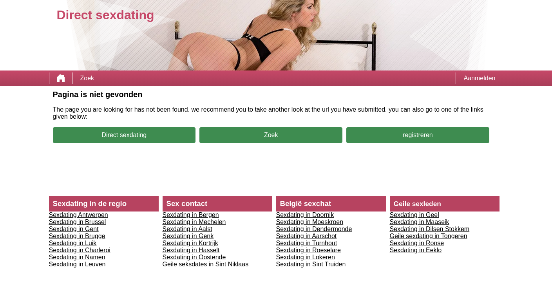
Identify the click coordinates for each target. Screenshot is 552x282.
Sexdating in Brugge (77, 236)
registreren (418, 135)
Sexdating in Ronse (417, 243)
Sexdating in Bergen (191, 215)
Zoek (87, 78)
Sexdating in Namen (77, 257)
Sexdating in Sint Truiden (311, 264)
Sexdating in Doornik (305, 215)
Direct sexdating (124, 135)
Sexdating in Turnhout (306, 243)
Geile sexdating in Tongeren (428, 236)
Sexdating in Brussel (77, 222)
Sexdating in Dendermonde (314, 229)
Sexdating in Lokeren (305, 257)
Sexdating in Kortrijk (190, 243)
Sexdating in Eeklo (416, 250)
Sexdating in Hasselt (191, 250)
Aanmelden (480, 78)
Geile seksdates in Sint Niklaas (206, 264)
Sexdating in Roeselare (308, 250)
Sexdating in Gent (74, 229)
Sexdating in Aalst (187, 229)
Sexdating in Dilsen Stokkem (430, 229)
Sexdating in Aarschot (306, 236)
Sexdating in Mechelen (194, 222)
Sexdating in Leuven (77, 264)
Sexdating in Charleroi (79, 250)
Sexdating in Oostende (194, 257)
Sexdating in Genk (188, 236)
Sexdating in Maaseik (419, 222)
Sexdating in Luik (73, 243)
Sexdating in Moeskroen (310, 222)
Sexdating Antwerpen (78, 215)
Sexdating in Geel (414, 215)
